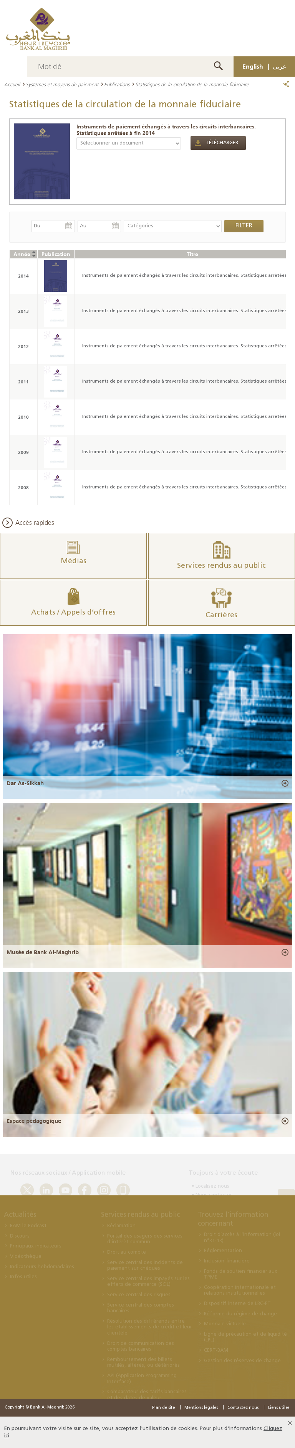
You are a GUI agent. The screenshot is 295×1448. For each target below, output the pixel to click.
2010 (23, 417)
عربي (280, 66)
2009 (23, 452)
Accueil (12, 84)
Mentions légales (201, 1408)
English (252, 66)
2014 (23, 276)
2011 (23, 382)
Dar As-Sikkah (25, 783)
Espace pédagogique (34, 1121)
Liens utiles (278, 1408)
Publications (116, 84)
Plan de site (163, 1408)
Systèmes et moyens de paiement (62, 84)
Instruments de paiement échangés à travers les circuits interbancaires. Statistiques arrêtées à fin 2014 (166, 129)
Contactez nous (243, 1408)
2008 (23, 487)
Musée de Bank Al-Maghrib (43, 952)
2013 (23, 311)
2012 (23, 346)
